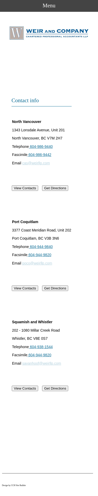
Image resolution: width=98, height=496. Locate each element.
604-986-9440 (41, 146)
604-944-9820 (39, 255)
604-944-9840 (41, 247)
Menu (49, 5)
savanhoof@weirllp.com (41, 363)
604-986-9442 (39, 155)
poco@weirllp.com (37, 263)
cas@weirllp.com (36, 163)
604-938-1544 (41, 347)
